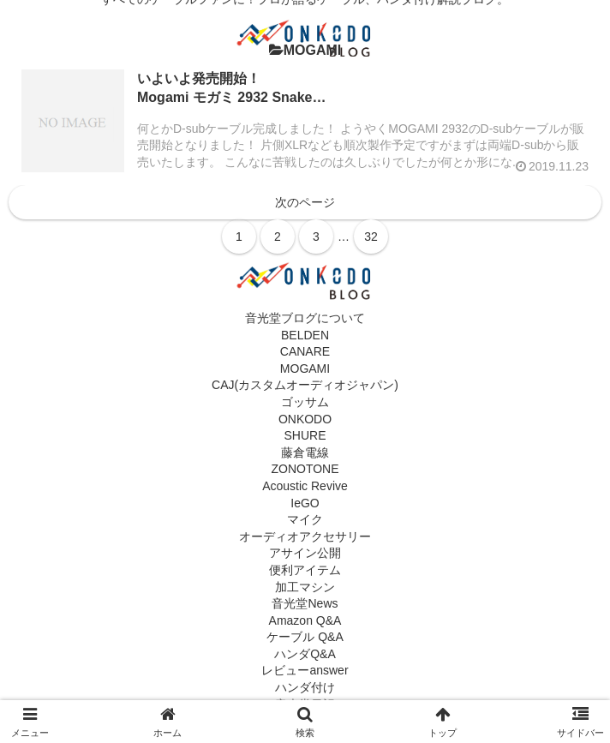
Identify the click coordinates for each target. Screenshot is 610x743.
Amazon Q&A (305, 620)
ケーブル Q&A (304, 637)
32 (371, 236)
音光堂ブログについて (305, 318)
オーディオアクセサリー (305, 536)
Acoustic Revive (305, 486)
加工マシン (305, 587)
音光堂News (305, 603)
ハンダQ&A (305, 654)
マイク (305, 519)
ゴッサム (305, 402)
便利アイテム (305, 570)
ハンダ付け (305, 687)
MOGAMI (305, 368)
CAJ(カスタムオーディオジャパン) (305, 385)
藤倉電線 (305, 452)
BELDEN (305, 335)
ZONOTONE (304, 469)
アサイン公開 (305, 553)
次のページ (305, 202)
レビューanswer (304, 670)
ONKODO (305, 419)
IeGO (304, 503)
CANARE (305, 351)
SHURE (305, 435)
